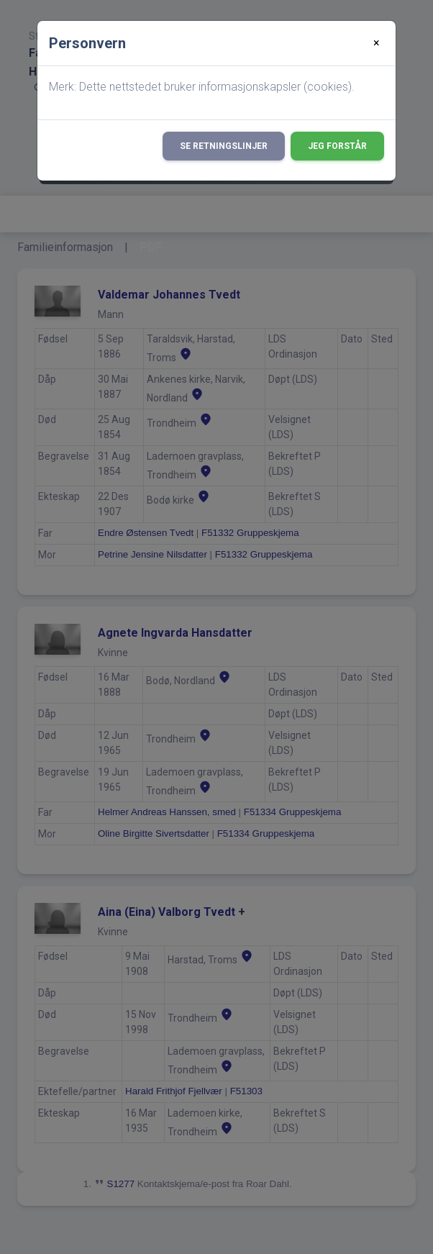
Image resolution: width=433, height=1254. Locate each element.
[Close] (376, 43)
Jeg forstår (337, 146)
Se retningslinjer (224, 146)
